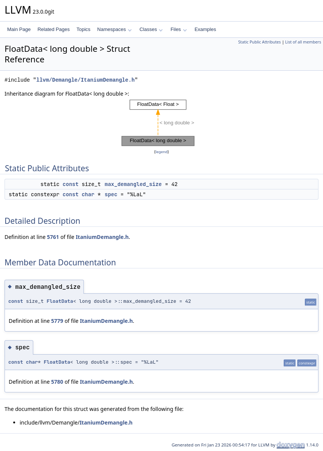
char (88, 194)
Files (178, 29)
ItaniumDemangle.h (102, 236)
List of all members (303, 42)
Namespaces (114, 29)
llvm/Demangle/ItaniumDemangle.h (85, 80)
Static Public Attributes (259, 42)
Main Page (19, 29)
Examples (205, 29)
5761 (53, 236)
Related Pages (53, 29)
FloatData (59, 301)
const (71, 184)
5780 (57, 381)
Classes (151, 29)
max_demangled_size (133, 184)
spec (111, 194)
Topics (83, 29)
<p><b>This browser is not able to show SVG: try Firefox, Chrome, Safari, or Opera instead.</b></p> (162, 123)
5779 (57, 320)
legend (162, 151)
